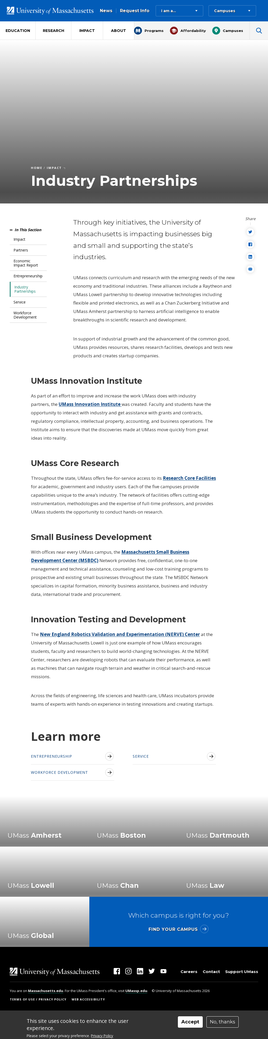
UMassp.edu (136, 990)
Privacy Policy (102, 1035)
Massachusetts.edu (45, 990)
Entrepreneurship (28, 275)
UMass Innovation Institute (90, 404)
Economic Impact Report (25, 263)
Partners (20, 250)
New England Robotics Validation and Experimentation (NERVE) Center (120, 634)
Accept (190, 1022)
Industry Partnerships (25, 289)
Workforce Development (25, 315)
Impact (19, 239)
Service (19, 302)
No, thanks (222, 1022)
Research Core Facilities (189, 478)
